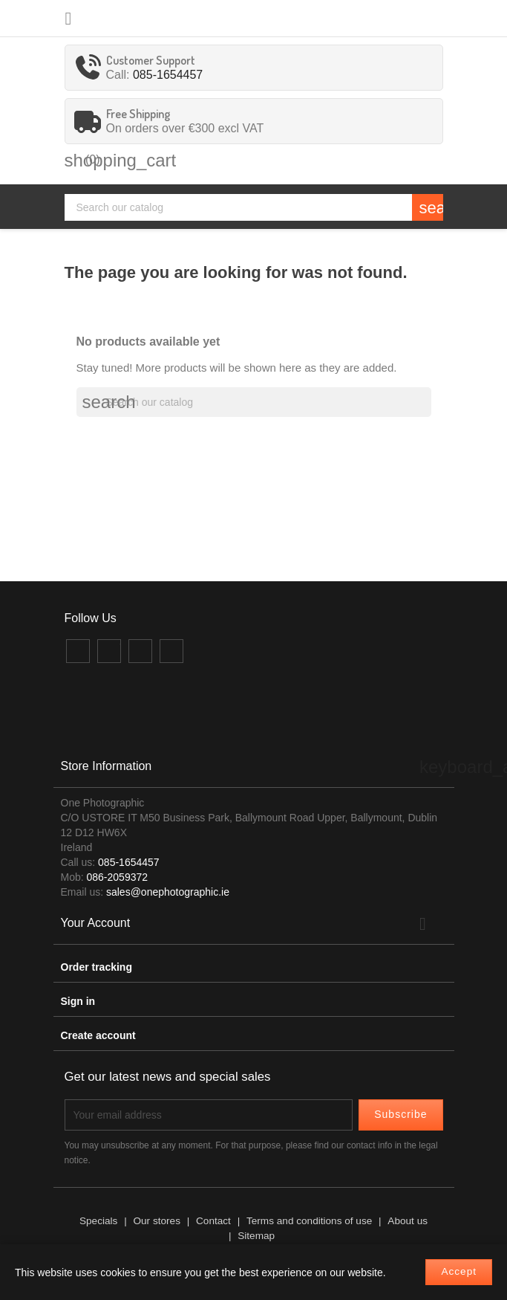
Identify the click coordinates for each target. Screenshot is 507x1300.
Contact (213, 1220)
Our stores (156, 1220)
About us (407, 1220)
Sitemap (256, 1235)
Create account (98, 1035)
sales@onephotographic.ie (167, 892)
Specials (98, 1220)
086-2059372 (117, 877)
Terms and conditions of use (309, 1220)
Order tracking (96, 967)
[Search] (254, 207)
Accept (459, 1271)
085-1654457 (168, 74)
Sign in (78, 1001)
